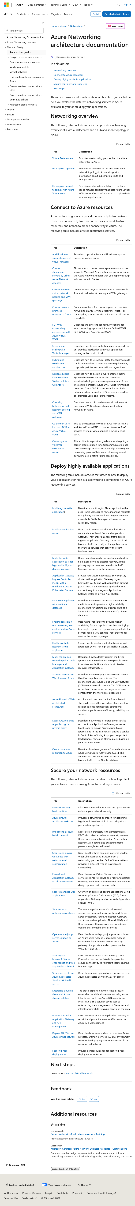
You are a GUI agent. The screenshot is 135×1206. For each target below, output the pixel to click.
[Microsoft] (6, 4)
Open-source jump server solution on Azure (62, 937)
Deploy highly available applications (72, 79)
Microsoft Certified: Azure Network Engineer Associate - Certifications (89, 1148)
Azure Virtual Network (79, 1073)
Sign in (127, 4)
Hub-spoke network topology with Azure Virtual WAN (63, 189)
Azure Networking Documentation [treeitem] (25, 37)
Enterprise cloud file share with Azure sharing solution (62, 994)
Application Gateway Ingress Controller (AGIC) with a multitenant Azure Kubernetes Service (63, 583)
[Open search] (118, 5)
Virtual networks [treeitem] (18, 71)
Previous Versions (31, 1193)
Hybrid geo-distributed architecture (58, 363)
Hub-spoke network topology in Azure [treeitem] (27, 79)
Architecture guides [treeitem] (20, 52)
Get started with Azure (116, 14)
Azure (63, 26)
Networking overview (65, 70)
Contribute (62, 1193)
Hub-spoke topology (63, 168)
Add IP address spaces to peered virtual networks (61, 258)
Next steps (59, 88)
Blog (47, 1193)
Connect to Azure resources (68, 74)
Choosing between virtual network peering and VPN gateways (61, 410)
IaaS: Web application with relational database (63, 604)
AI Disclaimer (11, 1193)
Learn (54, 26)
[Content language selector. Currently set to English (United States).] (20, 1185)
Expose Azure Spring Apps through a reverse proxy (63, 724)
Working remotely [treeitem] (19, 67)
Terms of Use (11, 1198)
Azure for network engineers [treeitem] (25, 62)
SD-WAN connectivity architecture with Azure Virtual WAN (61, 332)
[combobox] (24, 30)
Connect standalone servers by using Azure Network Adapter (61, 275)
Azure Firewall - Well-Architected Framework (63, 703)
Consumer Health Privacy (100, 1193)
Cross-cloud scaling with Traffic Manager (60, 349)
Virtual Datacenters (62, 158)
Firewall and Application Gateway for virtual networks (63, 877)
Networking (76, 26)
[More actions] (129, 26)
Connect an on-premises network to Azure (61, 310)
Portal (96, 14)
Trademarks (28, 1198)
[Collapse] (42, 23)
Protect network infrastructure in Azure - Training (78, 1134)
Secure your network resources (70, 83)
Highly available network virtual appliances (60, 646)
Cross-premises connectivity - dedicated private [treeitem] (26, 97)
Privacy (76, 1193)
